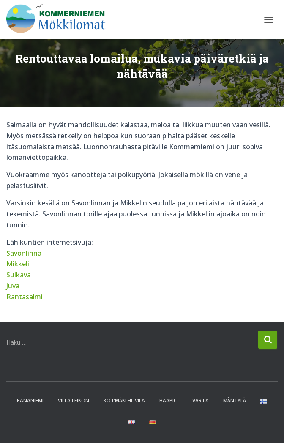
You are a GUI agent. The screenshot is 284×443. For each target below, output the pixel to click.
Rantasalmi (24, 296)
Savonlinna (23, 253)
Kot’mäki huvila (124, 400)
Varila (200, 400)
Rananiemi (30, 400)
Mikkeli (17, 263)
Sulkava (18, 274)
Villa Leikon (73, 400)
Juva (12, 285)
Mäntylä (234, 400)
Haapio (168, 400)
